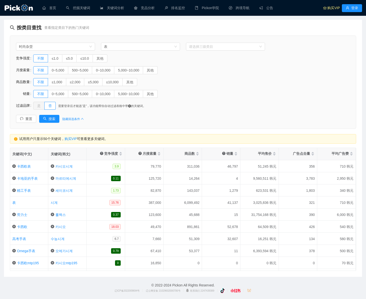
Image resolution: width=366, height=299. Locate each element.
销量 (23, 94)
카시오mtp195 (66, 263)
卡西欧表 (24, 166)
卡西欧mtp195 (28, 263)
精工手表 (24, 191)
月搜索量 (23, 70)
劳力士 (22, 215)
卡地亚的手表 (27, 178)
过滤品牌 (23, 105)
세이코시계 (64, 191)
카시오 (60, 227)
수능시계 (58, 239)
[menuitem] (49, 8)
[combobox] (55, 47)
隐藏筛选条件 (73, 119)
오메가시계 (64, 251)
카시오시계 (64, 166)
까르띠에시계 (65, 178)
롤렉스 (60, 215)
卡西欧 (22, 227)
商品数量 (23, 82)
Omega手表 (26, 251)
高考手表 (19, 239)
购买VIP (71, 139)
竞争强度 (23, 58)
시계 (54, 203)
